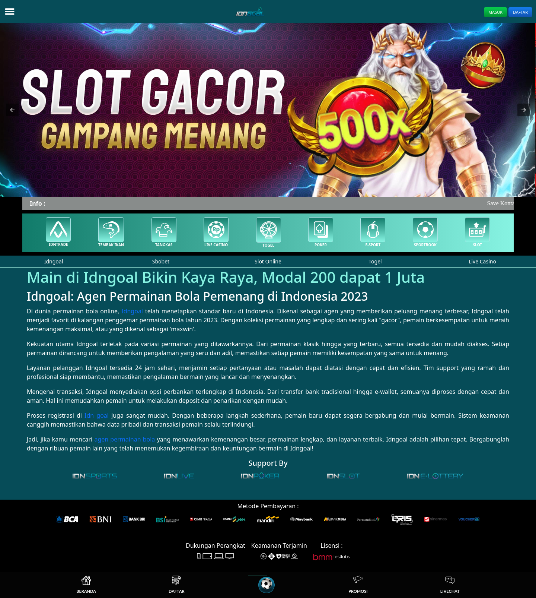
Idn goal (96, 415)
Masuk (495, 12)
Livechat (450, 585)
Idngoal (132, 311)
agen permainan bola (124, 439)
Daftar (520, 12)
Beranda (86, 585)
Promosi (357, 585)
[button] (12, 110)
